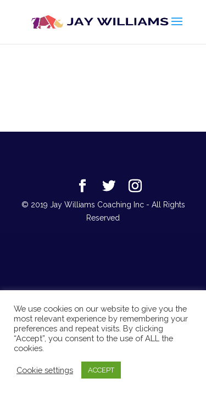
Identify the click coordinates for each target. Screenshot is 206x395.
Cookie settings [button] (44, 370)
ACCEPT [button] (101, 370)
